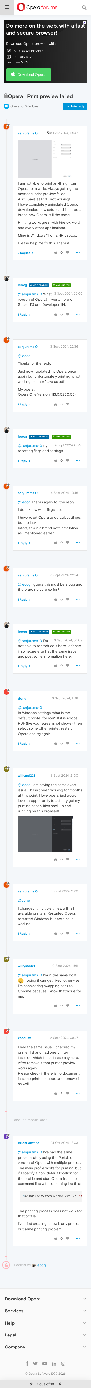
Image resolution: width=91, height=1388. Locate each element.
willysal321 (26, 775)
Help (10, 1323)
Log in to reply (75, 106)
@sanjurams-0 (30, 294)
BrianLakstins (28, 1143)
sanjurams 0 (28, 133)
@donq (24, 900)
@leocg (24, 356)
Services (14, 1310)
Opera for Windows (24, 106)
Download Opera (31, 75)
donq (22, 698)
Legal (11, 1334)
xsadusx (24, 1038)
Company (15, 1346)
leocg (22, 285)
